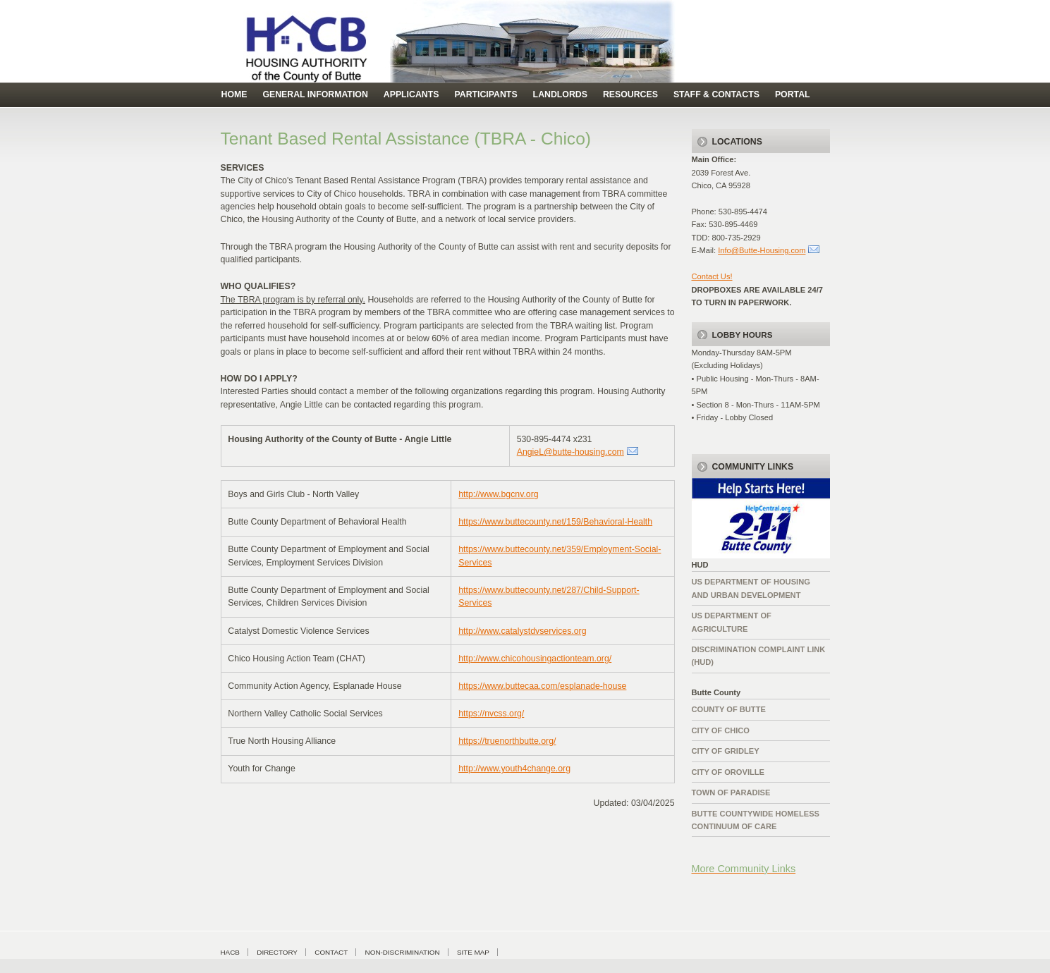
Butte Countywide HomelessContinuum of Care (755, 820)
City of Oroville (728, 772)
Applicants (411, 94)
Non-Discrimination (402, 952)
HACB (230, 952)
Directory (277, 952)
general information (314, 94)
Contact (331, 952)
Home (234, 94)
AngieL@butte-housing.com (570, 452)
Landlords (560, 94)
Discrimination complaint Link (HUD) (759, 655)
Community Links (753, 467)
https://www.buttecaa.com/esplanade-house (542, 686)
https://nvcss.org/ (491, 713)
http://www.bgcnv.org (498, 494)
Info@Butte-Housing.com (761, 250)
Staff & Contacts (716, 94)
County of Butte (729, 709)
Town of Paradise (731, 792)
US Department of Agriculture (731, 621)
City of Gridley (725, 751)
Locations (737, 142)
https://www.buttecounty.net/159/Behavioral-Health (555, 522)
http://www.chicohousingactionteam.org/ (534, 658)
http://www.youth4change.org (514, 768)
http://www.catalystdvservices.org (522, 631)
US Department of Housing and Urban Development (751, 588)
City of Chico (721, 730)
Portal (792, 94)
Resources (630, 94)
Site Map (473, 952)
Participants (485, 94)
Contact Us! (712, 276)
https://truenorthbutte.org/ (507, 741)
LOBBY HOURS (742, 334)
